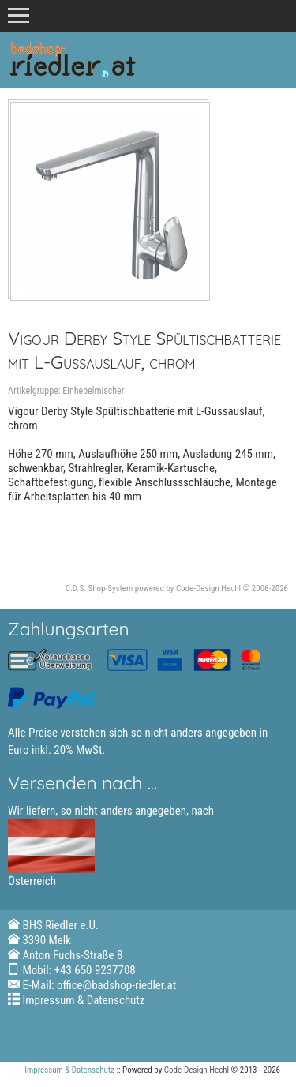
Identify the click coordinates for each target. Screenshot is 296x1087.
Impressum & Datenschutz (83, 1000)
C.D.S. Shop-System (99, 588)
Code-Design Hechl (208, 588)
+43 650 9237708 (95, 970)
